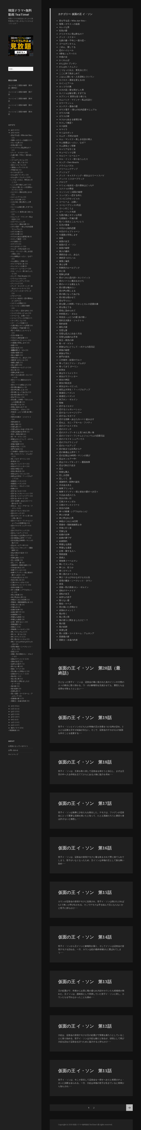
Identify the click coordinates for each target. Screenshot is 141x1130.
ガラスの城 (15, 231)
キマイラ (14, 244)
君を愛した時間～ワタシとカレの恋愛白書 (78, 303)
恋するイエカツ (17, 491)
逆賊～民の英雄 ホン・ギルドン (74, 587)
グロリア (14, 296)
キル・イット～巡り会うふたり (73, 159)
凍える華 (14, 365)
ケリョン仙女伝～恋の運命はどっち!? (76, 185)
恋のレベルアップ (17, 533)
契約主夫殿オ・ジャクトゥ (21, 417)
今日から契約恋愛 (17, 338)
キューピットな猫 (17, 266)
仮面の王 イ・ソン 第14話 (85, 937)
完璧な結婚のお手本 (18, 432)
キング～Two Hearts (19, 276)
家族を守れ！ (16, 446)
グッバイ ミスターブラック (21, 291)
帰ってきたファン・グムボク (22, 454)
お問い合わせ (13, 750)
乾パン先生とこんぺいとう (21, 330)
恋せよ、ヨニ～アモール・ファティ (75, 422)
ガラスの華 (15, 234)
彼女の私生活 (16, 471)
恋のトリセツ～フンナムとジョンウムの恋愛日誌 (22, 521)
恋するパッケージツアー (20, 496)
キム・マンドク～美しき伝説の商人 (75, 139)
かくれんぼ (15, 172)
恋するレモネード (17, 498)
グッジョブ (15, 283)
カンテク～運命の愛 (18, 224)
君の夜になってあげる (19, 392)
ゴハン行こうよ (17, 320)
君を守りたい (16, 397)
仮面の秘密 (15, 352)
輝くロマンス (16, 637)
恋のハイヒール (17, 165)
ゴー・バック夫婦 (17, 323)
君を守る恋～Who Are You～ (22, 135)
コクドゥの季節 (17, 303)
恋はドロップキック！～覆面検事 (74, 462)
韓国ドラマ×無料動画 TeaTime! (20, 12)
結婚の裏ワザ (16, 612)
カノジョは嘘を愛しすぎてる (22, 207)
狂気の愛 (14, 145)
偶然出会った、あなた (19, 357)
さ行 (12, 706)
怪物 (12, 488)
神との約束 (15, 595)
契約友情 (14, 422)
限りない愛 (15, 666)
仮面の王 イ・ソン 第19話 (85, 717)
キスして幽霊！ (17, 239)
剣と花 (13, 370)
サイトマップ (13, 754)
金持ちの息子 (16, 664)
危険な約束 (15, 372)
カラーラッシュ (17, 222)
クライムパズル (17, 278)
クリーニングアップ (18, 281)
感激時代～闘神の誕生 (19, 565)
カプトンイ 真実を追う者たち (22, 212)
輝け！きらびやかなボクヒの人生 (74, 577)
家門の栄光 (15, 449)
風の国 (13, 686)
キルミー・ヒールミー (19, 268)
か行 (12, 132)
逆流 (12, 651)
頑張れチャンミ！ (17, 674)
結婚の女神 (15, 609)
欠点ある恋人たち (17, 577)
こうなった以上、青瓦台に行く (73, 70)
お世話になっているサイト (18, 746)
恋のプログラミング (18, 530)
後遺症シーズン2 (17, 483)
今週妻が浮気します (18, 343)
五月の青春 (15, 335)
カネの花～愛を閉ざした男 (21, 202)
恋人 (12, 555)
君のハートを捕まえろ (19, 385)
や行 (12, 719)
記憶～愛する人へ (17, 622)
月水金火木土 (16, 567)
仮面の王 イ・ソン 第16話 (85, 848)
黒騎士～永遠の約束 (18, 701)
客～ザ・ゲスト (17, 436)
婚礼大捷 (14, 424)
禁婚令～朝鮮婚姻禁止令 (20, 602)
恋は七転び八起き (17, 553)
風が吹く (14, 676)
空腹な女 (14, 607)
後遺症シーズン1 (17, 481)
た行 (12, 709)
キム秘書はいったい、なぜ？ (22, 256)
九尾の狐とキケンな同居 (20, 325)
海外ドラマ (15, 728)
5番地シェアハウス (18, 167)
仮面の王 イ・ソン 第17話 (85, 803)
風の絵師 (14, 688)
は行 (12, 714)
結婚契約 (14, 614)
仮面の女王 (15, 348)
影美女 (13, 461)
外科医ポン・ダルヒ (18, 409)
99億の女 (14, 170)
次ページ (129, 1107)
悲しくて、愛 (16, 562)
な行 (12, 711)
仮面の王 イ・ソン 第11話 (85, 1070)
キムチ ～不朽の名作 (18, 249)
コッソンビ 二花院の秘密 (20, 306)
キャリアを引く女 (17, 264)
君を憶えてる (16, 404)
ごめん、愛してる (17, 162)
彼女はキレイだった (18, 474)
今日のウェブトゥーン (19, 340)
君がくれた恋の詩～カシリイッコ (74, 277)
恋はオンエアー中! (18, 545)
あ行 (12, 130)
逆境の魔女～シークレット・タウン (75, 580)
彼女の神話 (15, 469)
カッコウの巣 (16, 199)
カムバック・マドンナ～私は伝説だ (75, 99)
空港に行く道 (16, 604)
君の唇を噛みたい (17, 387)
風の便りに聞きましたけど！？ (73, 620)
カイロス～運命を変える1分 (21, 192)
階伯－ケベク (16, 669)
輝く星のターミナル (18, 639)
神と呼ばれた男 (17, 597)
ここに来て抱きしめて (19, 184)
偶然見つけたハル (17, 360)
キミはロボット (17, 246)
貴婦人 (13, 627)
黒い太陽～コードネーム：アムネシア (76, 633)
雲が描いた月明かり (18, 671)
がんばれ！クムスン (18, 177)
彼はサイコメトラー (18, 464)
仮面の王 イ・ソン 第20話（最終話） (89, 670)
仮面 (12, 345)
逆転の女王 (15, 661)
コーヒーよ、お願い (18, 315)
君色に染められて (17, 407)
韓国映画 (13, 730)
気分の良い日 (16, 580)
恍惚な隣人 (15, 557)
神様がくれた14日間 (18, 599)
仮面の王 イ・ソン (18, 350)
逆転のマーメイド (17, 659)
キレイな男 (15, 142)
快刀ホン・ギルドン (18, 486)
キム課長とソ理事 (17, 261)
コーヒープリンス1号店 (20, 318)
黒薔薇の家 (15, 698)
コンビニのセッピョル (19, 313)
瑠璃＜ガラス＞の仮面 (19, 140)
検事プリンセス (17, 570)
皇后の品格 (15, 587)
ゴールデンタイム (17, 160)
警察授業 (14, 624)
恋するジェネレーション (20, 493)
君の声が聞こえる (17, 390)
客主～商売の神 (17, 434)
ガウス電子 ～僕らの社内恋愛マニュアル (78, 109)
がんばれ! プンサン (18, 175)
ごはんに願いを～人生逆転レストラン (76, 76)
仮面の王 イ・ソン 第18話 (85, 762)
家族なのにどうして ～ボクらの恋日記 (77, 346)
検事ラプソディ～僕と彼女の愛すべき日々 (78, 491)
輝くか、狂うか (17, 634)
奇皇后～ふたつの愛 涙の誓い (22, 412)
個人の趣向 (15, 355)
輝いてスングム (17, 632)
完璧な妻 (14, 427)
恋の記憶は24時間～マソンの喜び (74, 455)
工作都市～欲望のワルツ (20, 451)
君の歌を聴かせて (17, 394)
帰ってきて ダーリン (18, 459)
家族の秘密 (15, 444)
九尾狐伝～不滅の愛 (18, 328)
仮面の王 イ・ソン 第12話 (85, 1026)
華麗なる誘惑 (16, 617)
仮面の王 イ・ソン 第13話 (85, 981)
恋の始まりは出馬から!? (20, 535)
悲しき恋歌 (15, 560)
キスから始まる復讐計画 (20, 236)
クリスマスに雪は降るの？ (21, 147)
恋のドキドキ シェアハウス (21, 525)
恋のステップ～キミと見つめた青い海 (76, 432)
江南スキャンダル (17, 582)
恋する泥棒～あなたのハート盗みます (76, 419)
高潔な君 (14, 691)
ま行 (12, 717)
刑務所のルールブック (19, 367)
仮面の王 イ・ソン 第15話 (85, 892)
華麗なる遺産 (16, 619)
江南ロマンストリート (19, 585)
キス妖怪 (14, 241)
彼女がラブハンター (18, 466)
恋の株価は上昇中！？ (19, 538)
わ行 (12, 725)
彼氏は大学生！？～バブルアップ (74, 389)
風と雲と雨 (15, 679)
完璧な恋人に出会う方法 (20, 429)
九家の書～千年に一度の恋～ (22, 155)
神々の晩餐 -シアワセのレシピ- (73, 511)
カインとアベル (17, 197)
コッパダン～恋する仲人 (20, 310)
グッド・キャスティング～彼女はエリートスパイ (22, 287)
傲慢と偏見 (15, 362)
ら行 (12, 722)
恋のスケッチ (16, 513)
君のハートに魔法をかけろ (21, 380)
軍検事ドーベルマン (18, 629)
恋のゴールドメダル (18, 511)
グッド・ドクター (17, 152)
